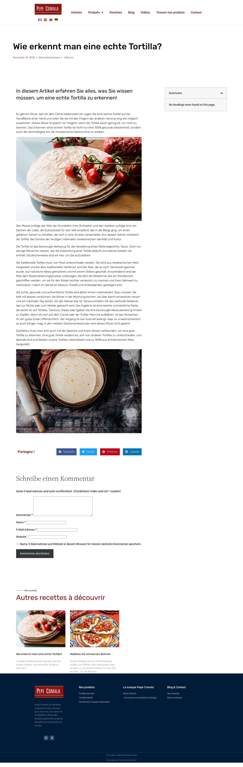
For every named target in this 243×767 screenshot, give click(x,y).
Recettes (116, 12)
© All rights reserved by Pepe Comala (121, 759)
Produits (95, 12)
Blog (131, 12)
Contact (196, 12)
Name (21, 526)
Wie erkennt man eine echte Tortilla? (39, 657)
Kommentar (24, 518)
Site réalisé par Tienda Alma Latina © (121, 764)
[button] (66, 451)
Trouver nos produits (170, 12)
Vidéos (145, 12)
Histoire (76, 12)
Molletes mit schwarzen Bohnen (90, 657)
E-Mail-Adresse (26, 533)
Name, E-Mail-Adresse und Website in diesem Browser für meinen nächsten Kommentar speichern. (80, 547)
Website (21, 540)
